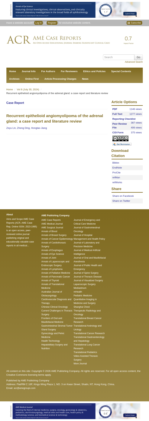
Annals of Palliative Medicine (55, 273)
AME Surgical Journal (52, 227)
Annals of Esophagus (52, 250)
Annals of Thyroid (50, 280)
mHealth (78, 291)
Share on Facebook (123, 196)
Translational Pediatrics (85, 352)
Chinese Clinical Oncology (54, 307)
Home (12, 71)
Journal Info (29, 71)
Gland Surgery (48, 329)
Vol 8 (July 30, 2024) (28, 89)
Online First (32, 78)
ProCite (116, 172)
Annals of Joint (48, 257)
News (85, 78)
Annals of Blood (49, 231)
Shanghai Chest (82, 307)
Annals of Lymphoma (52, 269)
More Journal (80, 363)
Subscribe (134, 23)
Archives (14, 78)
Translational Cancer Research (89, 333)
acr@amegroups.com (24, 388)
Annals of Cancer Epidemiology (57, 239)
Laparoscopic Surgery (85, 284)
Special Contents (121, 71)
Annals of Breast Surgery (53, 235)
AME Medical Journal (52, 223)
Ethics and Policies (94, 71)
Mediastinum (80, 288)
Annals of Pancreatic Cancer (55, 276)
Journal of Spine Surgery (86, 273)
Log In (38, 23)
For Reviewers (69, 71)
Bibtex (115, 162)
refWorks (117, 182)
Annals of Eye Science (52, 254)
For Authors (48, 71)
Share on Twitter (121, 200)
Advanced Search (134, 62)
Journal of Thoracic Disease (88, 276)
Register (52, 23)
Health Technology (50, 341)
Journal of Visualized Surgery (88, 280)
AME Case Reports (51, 220)
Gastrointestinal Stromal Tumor (57, 325)
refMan (116, 177)
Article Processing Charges (60, 78)
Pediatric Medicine (83, 295)
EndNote (117, 167)
